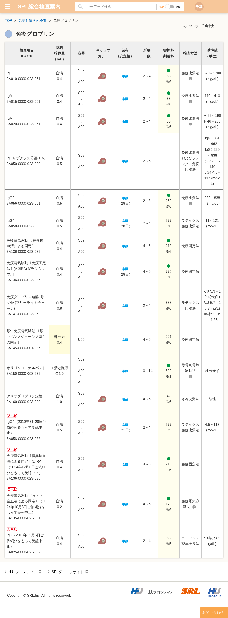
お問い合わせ (213, 612)
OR (178, 6)
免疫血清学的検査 (32, 20)
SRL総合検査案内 (39, 7)
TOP (8, 20)
